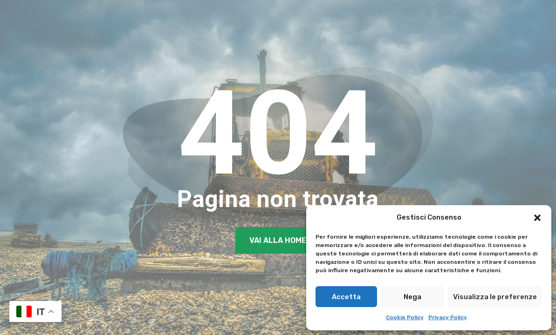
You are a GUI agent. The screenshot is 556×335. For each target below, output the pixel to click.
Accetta (346, 297)
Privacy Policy (447, 317)
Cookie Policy (405, 317)
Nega (412, 297)
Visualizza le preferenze (495, 297)
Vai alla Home (277, 240)
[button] (537, 217)
